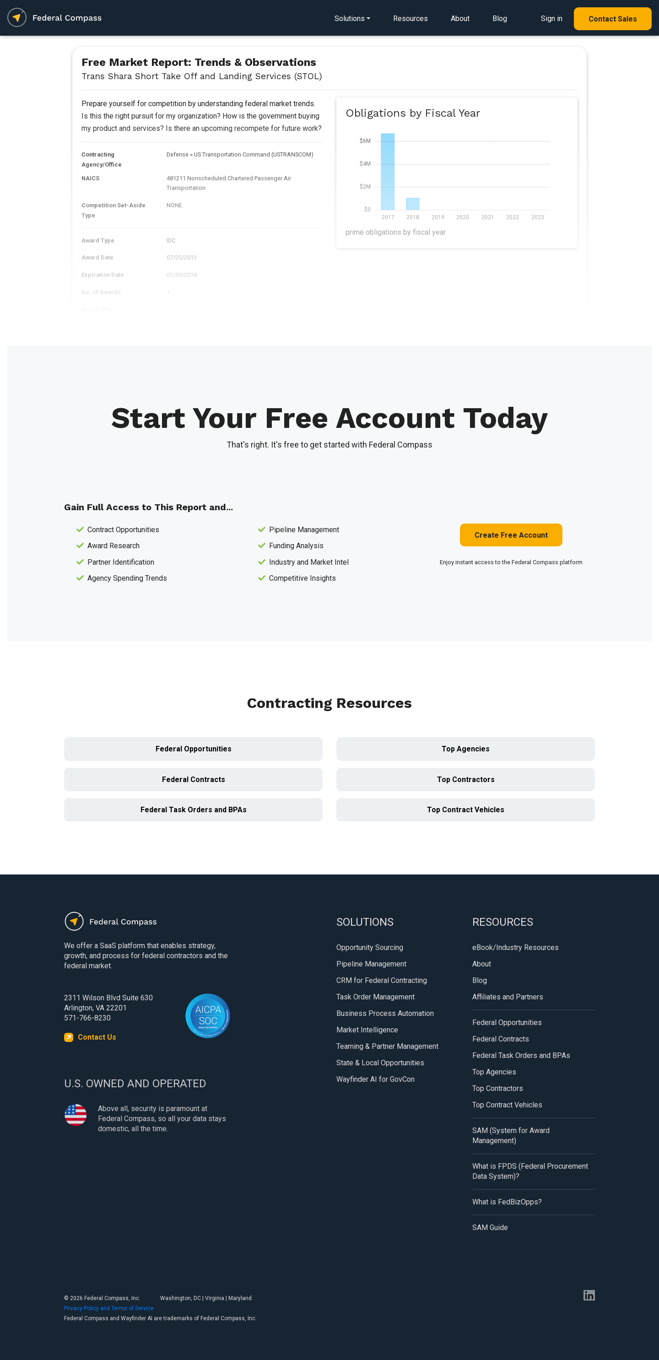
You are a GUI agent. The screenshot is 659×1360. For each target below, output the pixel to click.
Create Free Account (511, 535)
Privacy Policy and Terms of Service (109, 1308)
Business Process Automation (385, 1013)
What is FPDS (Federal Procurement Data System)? (530, 1171)
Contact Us (97, 1037)
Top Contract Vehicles (465, 809)
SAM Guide (490, 1227)
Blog (499, 18)
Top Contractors (466, 779)
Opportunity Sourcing (369, 947)
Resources (410, 18)
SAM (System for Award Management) (511, 1135)
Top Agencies (466, 749)
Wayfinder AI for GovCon (375, 1079)
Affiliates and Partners (507, 997)
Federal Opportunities (194, 749)
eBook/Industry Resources (515, 947)
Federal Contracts (193, 779)
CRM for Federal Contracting (381, 980)
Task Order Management (375, 997)
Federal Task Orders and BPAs (193, 809)
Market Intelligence (367, 1029)
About (460, 18)
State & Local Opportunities (380, 1062)
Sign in (551, 18)
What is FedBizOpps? (507, 1202)
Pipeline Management (371, 964)
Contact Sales (613, 19)
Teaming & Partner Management (387, 1046)
